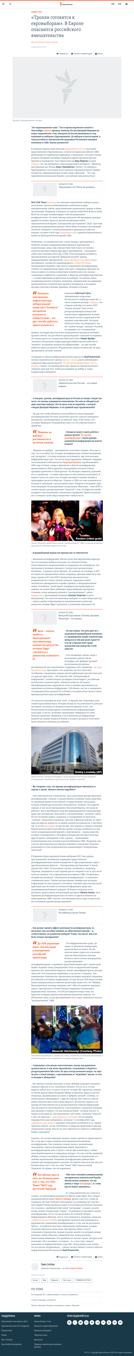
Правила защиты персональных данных (47, 1345)
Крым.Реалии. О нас (42, 1321)
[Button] (62, 53)
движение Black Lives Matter (77, 260)
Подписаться (6, 1331)
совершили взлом (68, 233)
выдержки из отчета (75, 149)
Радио (4, 1335)
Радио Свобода (51, 42)
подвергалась (37, 595)
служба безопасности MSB (43, 1220)
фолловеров (49, 826)
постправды (85, 1184)
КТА (119, 4)
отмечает (51, 202)
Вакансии (38, 1340)
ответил (47, 131)
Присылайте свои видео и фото (14, 1321)
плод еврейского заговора (64, 1117)
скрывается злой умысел (43, 1123)
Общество (36, 12)
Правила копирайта (42, 1331)
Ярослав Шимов (38, 42)
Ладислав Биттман (72, 462)
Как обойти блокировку (11, 1344)
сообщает (93, 302)
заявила (35, 164)
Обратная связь (40, 1335)
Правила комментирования (46, 1326)
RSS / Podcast (6, 1340)
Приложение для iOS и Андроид (15, 1326)
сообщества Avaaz (82, 263)
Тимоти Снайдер (63, 1199)
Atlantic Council (70, 360)
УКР (113, 4)
